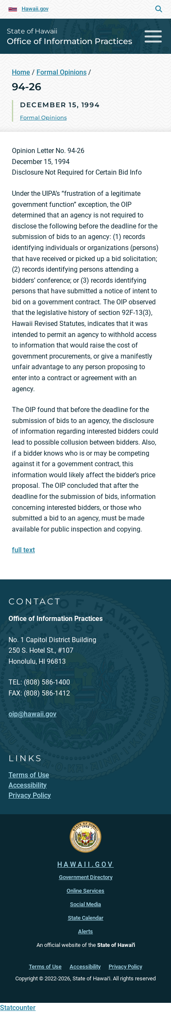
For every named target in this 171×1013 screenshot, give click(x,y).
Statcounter (18, 1008)
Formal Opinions (61, 72)
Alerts (85, 931)
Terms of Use (45, 966)
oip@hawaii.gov (32, 714)
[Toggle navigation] (153, 36)
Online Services (85, 891)
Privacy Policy (125, 966)
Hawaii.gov (35, 9)
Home (21, 72)
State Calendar (86, 918)
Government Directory (85, 877)
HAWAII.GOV (85, 864)
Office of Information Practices (69, 41)
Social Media (85, 904)
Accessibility (85, 966)
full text (23, 550)
